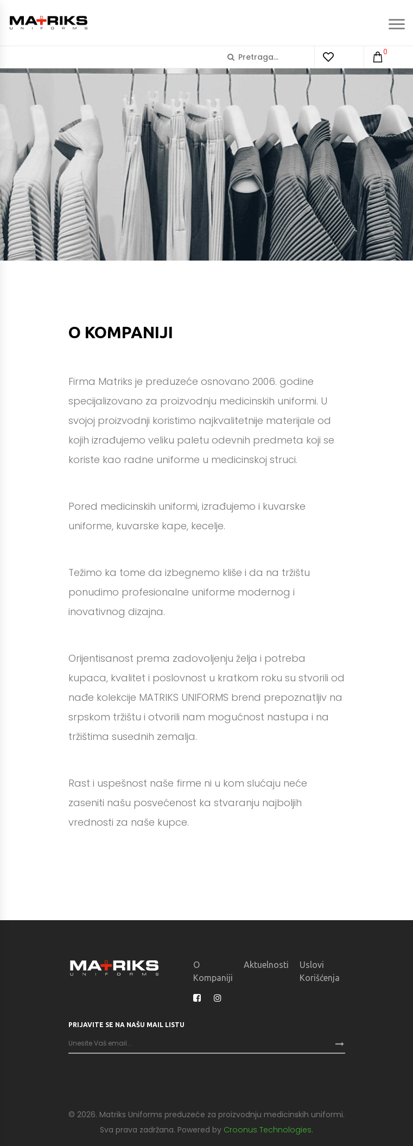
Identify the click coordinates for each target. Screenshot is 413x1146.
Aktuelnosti (266, 965)
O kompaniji (213, 971)
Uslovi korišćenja (320, 971)
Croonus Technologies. (268, 1129)
